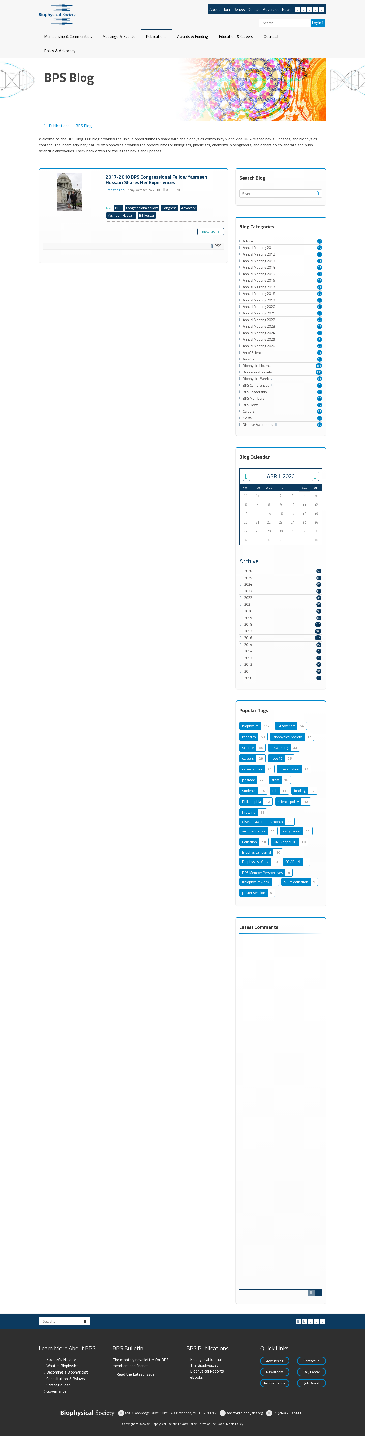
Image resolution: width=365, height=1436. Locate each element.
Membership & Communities (68, 36)
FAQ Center (311, 1372)
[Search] (284, 23)
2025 (248, 577)
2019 (248, 617)
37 (319, 280)
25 (319, 300)
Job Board (311, 1383)
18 (319, 352)
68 (319, 379)
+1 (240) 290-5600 (287, 1412)
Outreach (271, 36)
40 (319, 248)
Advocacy (188, 207)
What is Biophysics (62, 1366)
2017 (248, 631)
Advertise (271, 9)
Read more (210, 231)
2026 (248, 570)
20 (319, 241)
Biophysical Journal (206, 1359)
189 (319, 372)
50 (319, 425)
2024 (248, 584)
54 (319, 405)
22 (319, 418)
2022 (248, 597)
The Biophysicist (204, 1365)
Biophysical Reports (207, 1371)
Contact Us (311, 1360)
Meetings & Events (118, 36)
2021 (248, 604)
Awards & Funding (192, 36)
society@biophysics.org (244, 1412)
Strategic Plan (58, 1385)
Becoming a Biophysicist (67, 1372)
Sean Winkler (115, 189)
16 (319, 359)
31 (319, 261)
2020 (248, 611)
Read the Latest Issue (135, 1374)
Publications (156, 36)
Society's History (61, 1359)
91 (319, 411)
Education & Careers (236, 36)
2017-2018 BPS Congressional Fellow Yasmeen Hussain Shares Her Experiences (70, 192)
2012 (248, 664)
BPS (118, 207)
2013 (248, 657)
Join (227, 9)
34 (319, 254)
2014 (248, 651)
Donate (254, 9)
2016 (248, 637)
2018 (248, 624)
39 (319, 294)
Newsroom (274, 1372)
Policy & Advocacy (59, 51)
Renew (239, 9)
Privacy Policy (187, 1423)
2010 (248, 677)
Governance (56, 1391)
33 (319, 274)
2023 (248, 591)
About (214, 9)
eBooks (196, 1377)
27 (319, 326)
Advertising (274, 1360)
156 (319, 366)
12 (319, 392)
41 (319, 287)
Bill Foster (146, 215)
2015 (248, 644)
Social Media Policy (230, 1423)
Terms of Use (207, 1423)
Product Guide (274, 1383)
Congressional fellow (142, 207)
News (287, 9)
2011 (248, 671)
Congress (169, 207)
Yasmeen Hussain (121, 215)
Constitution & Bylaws (65, 1379)
